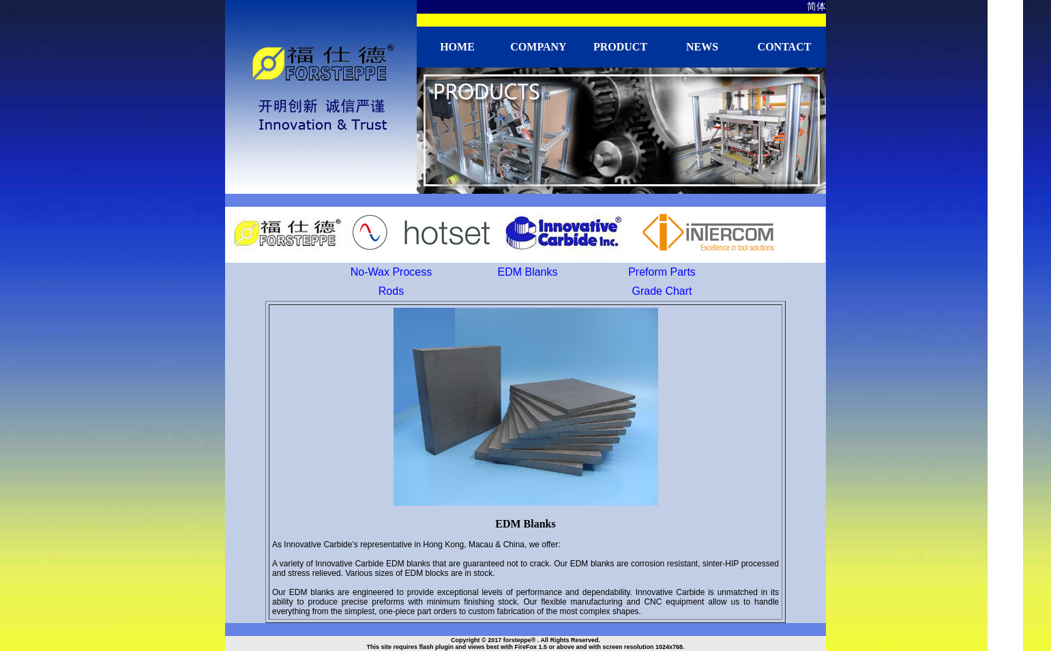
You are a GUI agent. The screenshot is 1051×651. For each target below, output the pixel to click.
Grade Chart (662, 291)
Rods (391, 291)
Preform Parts (662, 272)
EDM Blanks (527, 272)
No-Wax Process (391, 272)
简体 (816, 6)
